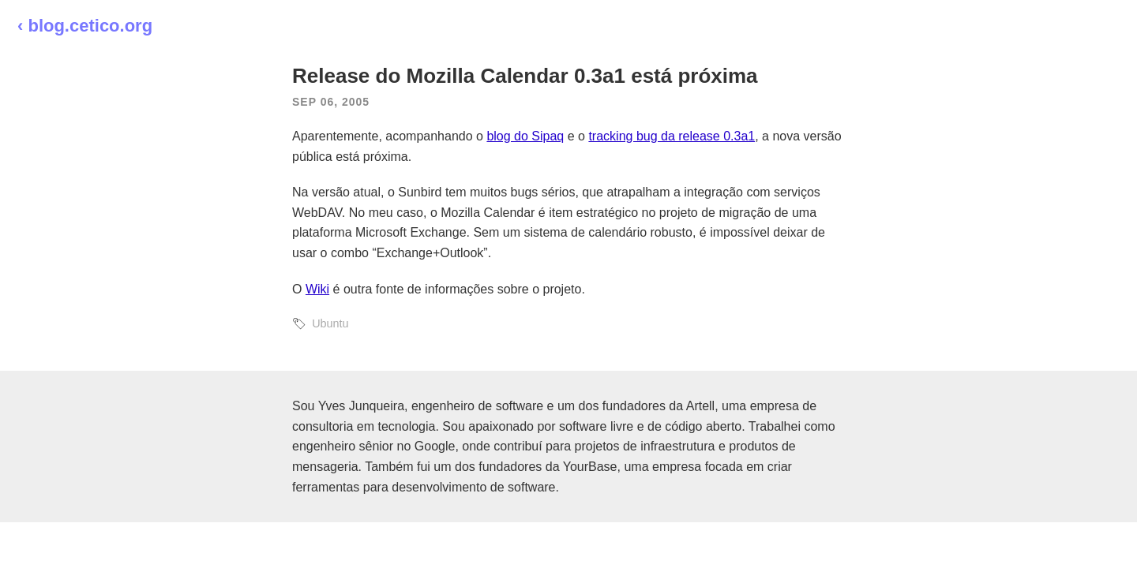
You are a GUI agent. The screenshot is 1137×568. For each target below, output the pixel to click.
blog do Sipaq (525, 136)
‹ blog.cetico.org (84, 26)
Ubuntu (330, 323)
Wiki (317, 289)
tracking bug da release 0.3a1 (671, 136)
